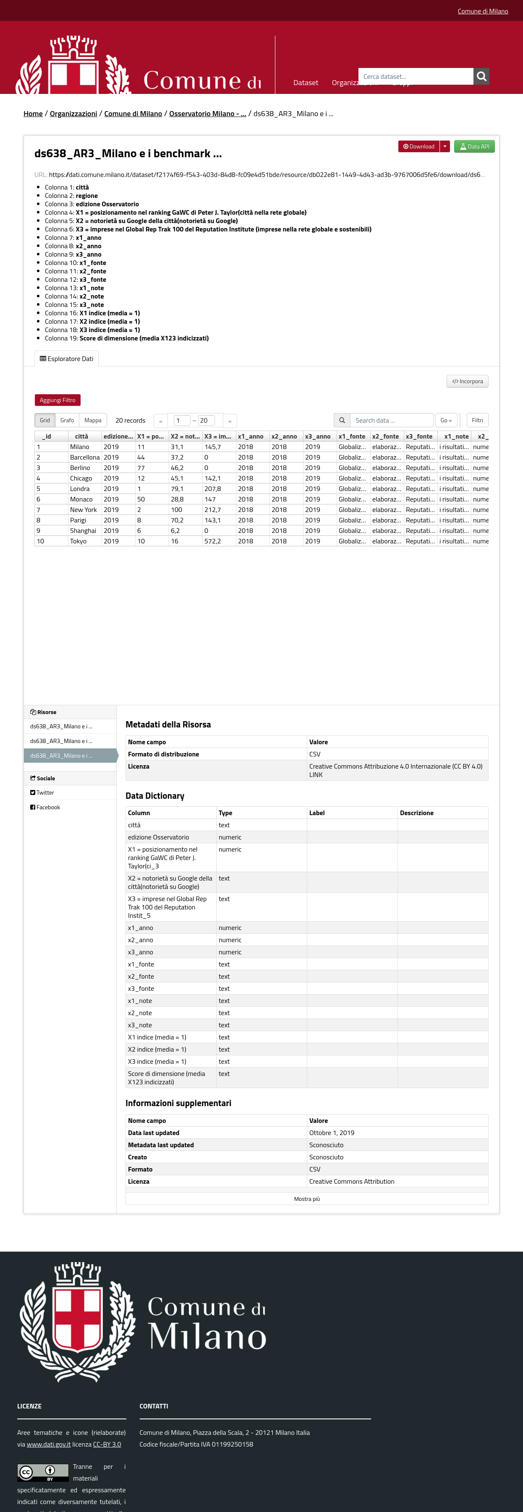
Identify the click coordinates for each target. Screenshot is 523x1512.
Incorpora (467, 381)
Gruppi (402, 81)
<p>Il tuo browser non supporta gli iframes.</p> (261, 554)
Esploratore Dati (66, 358)
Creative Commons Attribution (352, 1181)
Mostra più (307, 1199)
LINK (316, 774)
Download (419, 146)
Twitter (42, 792)
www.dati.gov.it (49, 1444)
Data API (474, 146)
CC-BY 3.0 (107, 1444)
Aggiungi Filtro (58, 399)
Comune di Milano (483, 11)
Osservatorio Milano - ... (207, 113)
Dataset (306, 81)
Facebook (45, 807)
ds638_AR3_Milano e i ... (294, 113)
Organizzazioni (355, 81)
